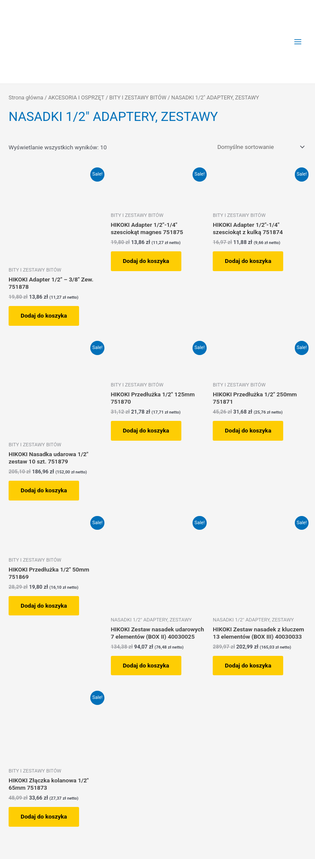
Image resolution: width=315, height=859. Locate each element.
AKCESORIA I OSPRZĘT (76, 97)
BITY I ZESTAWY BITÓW (137, 97)
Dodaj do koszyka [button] (44, 315)
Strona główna (26, 97)
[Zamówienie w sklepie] (259, 147)
